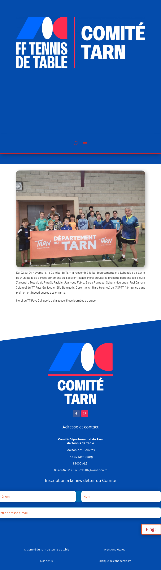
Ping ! (151, 529)
